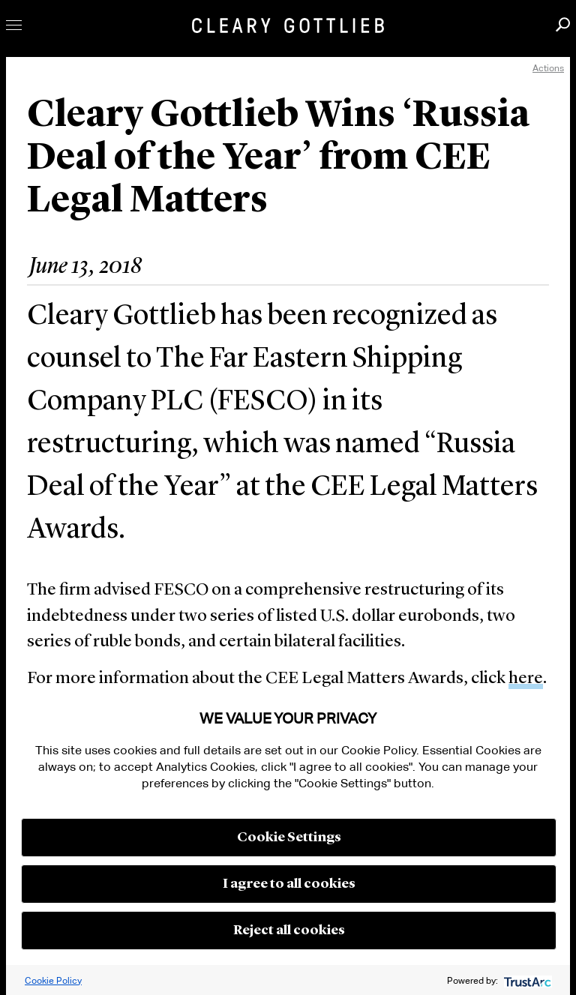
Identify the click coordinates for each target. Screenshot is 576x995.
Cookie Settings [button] (289, 837)
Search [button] (563, 24)
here (525, 679)
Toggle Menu (14, 25)
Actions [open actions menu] (548, 67)
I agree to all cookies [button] (289, 884)
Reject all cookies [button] (289, 930)
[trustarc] (526, 980)
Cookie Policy (53, 980)
